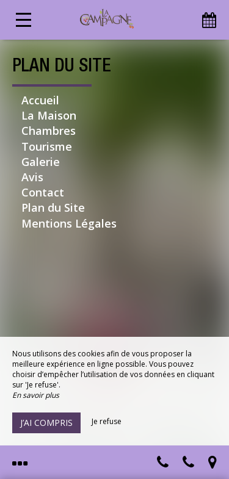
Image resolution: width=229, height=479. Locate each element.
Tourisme (46, 146)
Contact (42, 192)
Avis (32, 177)
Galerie (40, 161)
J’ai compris (46, 422)
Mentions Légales (69, 223)
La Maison (48, 115)
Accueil (40, 100)
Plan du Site (53, 207)
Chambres (48, 130)
